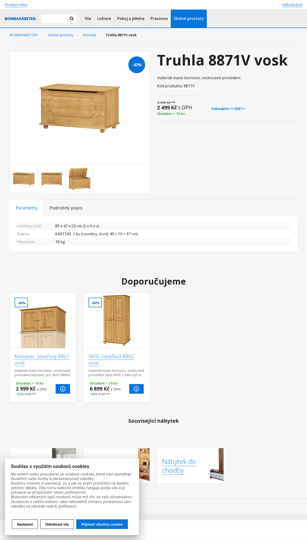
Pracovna (159, 18)
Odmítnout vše (57, 524)
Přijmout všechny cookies (102, 524)
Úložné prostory (189, 18)
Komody (89, 35)
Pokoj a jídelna (130, 18)
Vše (88, 18)
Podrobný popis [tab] (66, 208)
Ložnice (104, 18)
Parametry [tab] (26, 208)
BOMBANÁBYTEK (24, 35)
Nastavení (25, 524)
